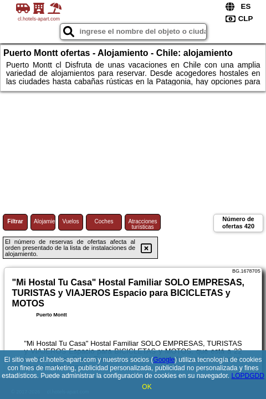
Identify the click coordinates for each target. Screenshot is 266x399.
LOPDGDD (247, 376)
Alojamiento (44, 221)
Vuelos (70, 221)
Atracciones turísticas (142, 224)
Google (164, 360)
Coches (104, 221)
